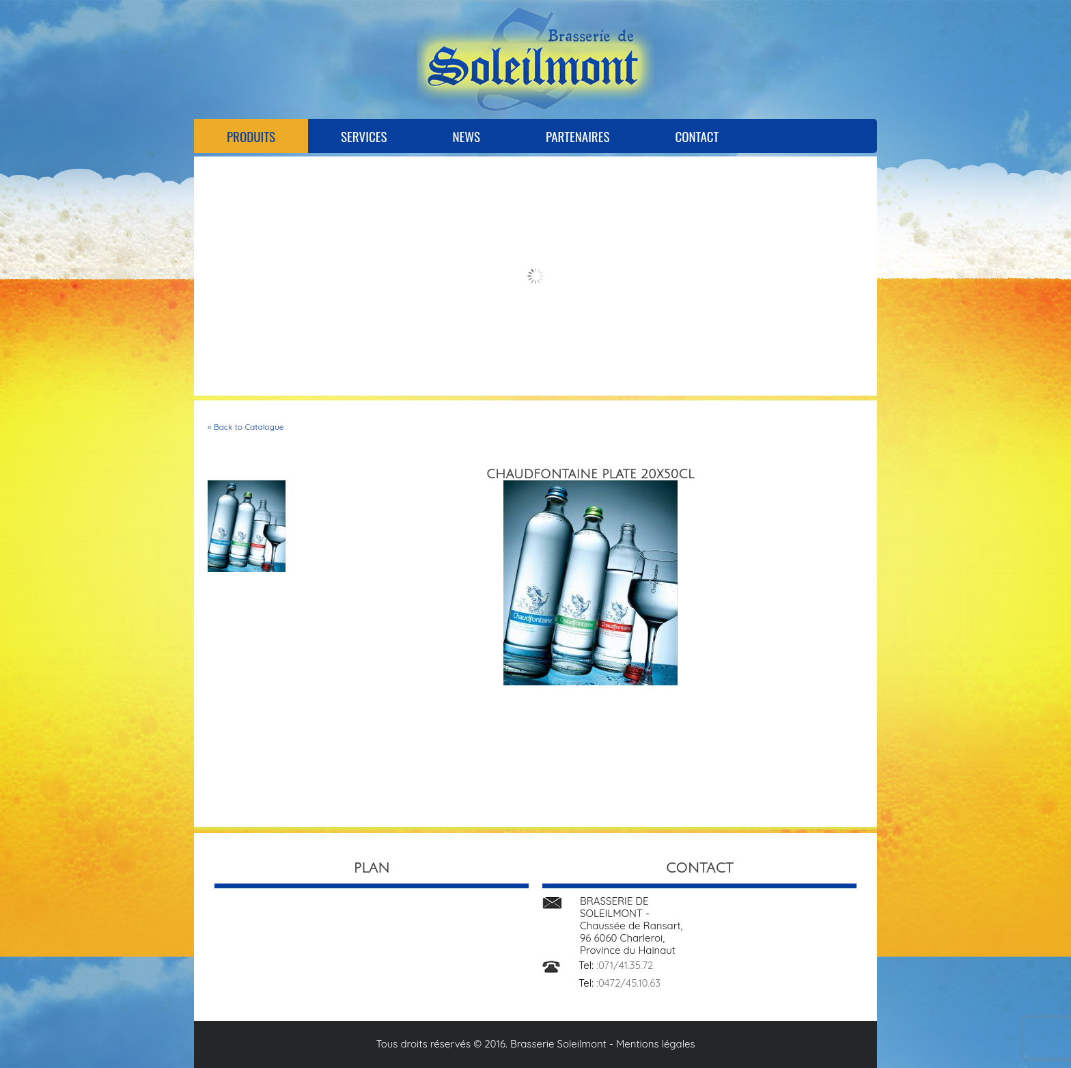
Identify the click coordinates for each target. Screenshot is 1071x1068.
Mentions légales (655, 1043)
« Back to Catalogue (246, 427)
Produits (251, 136)
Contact (697, 136)
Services (364, 136)
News (466, 136)
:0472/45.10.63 (628, 982)
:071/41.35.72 (624, 965)
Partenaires (577, 136)
